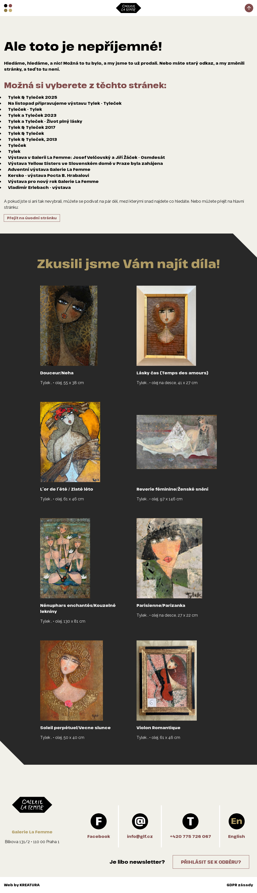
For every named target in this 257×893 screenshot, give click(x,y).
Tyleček (17, 145)
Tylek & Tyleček (26, 133)
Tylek (14, 151)
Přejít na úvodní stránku (32, 217)
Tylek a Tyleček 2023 (32, 115)
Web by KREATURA (22, 884)
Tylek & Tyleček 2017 (31, 127)
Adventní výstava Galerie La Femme (49, 169)
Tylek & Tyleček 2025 (32, 97)
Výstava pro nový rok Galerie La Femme (53, 181)
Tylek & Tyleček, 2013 (32, 139)
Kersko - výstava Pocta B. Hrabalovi (48, 175)
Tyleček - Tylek (25, 109)
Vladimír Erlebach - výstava (39, 187)
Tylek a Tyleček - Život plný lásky (45, 121)
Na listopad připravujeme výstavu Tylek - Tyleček (64, 103)
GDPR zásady (240, 884)
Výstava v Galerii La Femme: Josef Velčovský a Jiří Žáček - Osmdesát (86, 157)
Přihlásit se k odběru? (211, 862)
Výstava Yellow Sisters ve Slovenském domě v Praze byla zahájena (85, 163)
